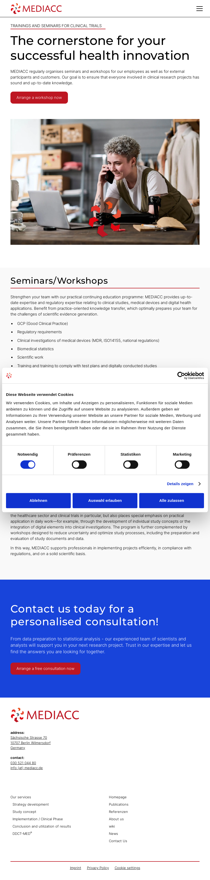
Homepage (118, 797)
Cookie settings (127, 868)
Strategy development (31, 804)
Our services (20, 797)
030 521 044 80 (23, 763)
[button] (199, 8)
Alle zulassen (171, 500)
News (113, 834)
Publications (119, 804)
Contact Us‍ (118, 841)
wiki (112, 826)
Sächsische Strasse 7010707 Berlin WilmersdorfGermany (30, 743)
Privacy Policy (98, 868)
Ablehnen (38, 500)
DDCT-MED (22, 833)
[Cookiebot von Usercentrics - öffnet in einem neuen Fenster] (181, 375)
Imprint (75, 868)
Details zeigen (180, 483)
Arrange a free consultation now (45, 668)
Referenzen (118, 812)
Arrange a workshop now (39, 97)
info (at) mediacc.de (26, 768)
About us (116, 819)
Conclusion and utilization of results (42, 826)
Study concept (24, 812)
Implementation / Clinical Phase (38, 819)
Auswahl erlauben (105, 500)
